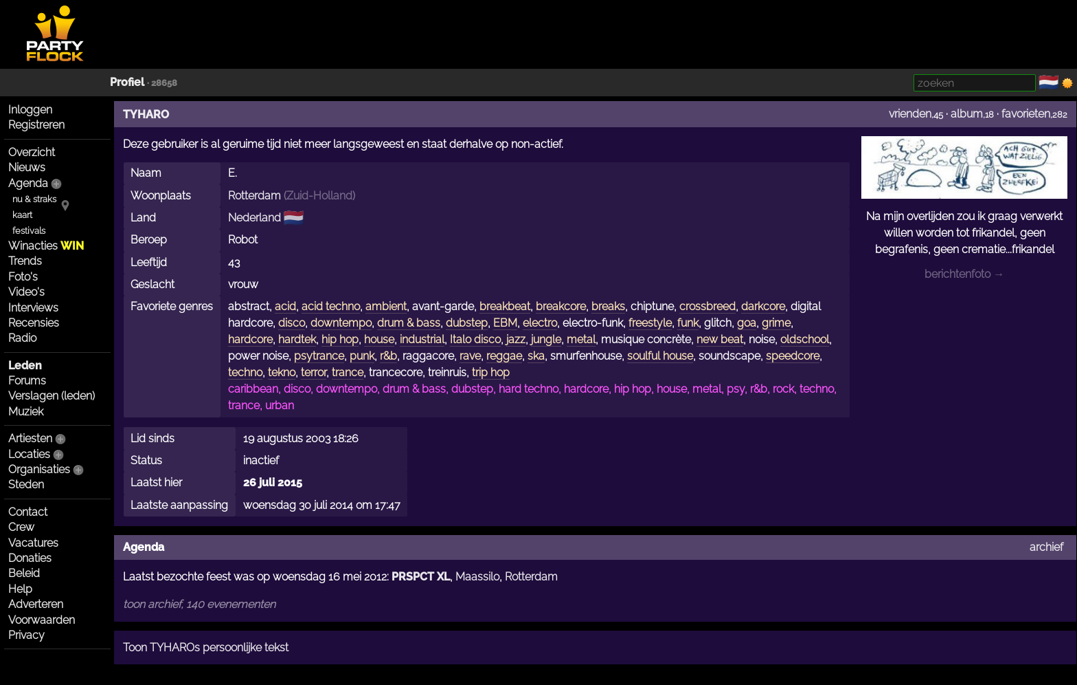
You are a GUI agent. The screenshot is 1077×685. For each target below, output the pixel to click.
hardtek (297, 339)
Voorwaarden (41, 620)
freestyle (650, 322)
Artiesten (30, 438)
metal (581, 339)
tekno (281, 372)
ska (536, 355)
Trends (25, 261)
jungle (546, 339)
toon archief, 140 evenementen (199, 604)
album (967, 113)
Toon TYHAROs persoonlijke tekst (205, 647)
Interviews (33, 307)
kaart (22, 215)
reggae (504, 355)
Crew (21, 527)
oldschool (804, 339)
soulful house (660, 355)
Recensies (33, 322)
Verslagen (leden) (51, 395)
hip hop (340, 339)
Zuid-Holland (319, 195)
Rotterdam (254, 195)
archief (1046, 547)
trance (347, 372)
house (379, 339)
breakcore (561, 306)
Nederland (254, 217)
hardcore (250, 339)
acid (285, 306)
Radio (22, 338)
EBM (505, 322)
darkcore (763, 306)
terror (313, 372)
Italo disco (475, 339)
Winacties (46, 245)
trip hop (491, 372)
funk (688, 322)
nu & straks (34, 199)
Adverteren (35, 604)
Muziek (25, 411)
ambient (386, 306)
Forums (27, 380)
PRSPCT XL (421, 576)
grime (776, 322)
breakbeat (504, 306)
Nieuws (26, 167)
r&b (388, 355)
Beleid (24, 573)
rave (470, 355)
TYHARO (146, 114)
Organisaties (39, 469)
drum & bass (408, 322)
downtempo (341, 322)
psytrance (319, 355)
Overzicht (31, 152)
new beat (719, 339)
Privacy (26, 635)
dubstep (467, 322)
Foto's (23, 276)
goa (746, 322)
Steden (26, 484)
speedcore (792, 355)
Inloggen (30, 109)
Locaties (29, 454)
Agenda (28, 183)
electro (540, 322)
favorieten (1025, 113)
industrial (422, 339)
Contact (27, 512)
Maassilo (477, 576)
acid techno (331, 306)
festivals (28, 231)
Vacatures (33, 543)
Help (20, 589)
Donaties (30, 558)
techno (245, 372)
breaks (608, 306)
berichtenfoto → (964, 274)
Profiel (127, 82)
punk (362, 355)
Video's (26, 291)
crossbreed (707, 306)
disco (291, 322)
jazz (515, 339)
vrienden (910, 113)
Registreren (36, 124)
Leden (25, 365)
